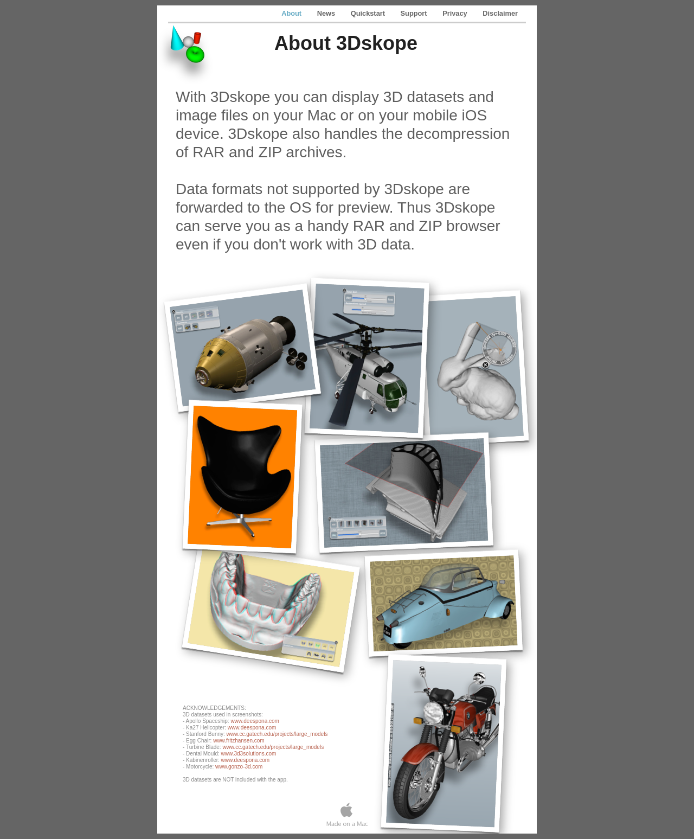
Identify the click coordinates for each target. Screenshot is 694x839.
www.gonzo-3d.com (238, 767)
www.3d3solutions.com (249, 754)
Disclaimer (500, 13)
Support (415, 13)
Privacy (455, 13)
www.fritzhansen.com (238, 741)
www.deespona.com (254, 721)
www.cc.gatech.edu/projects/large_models (277, 734)
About (292, 13)
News (327, 13)
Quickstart (369, 13)
